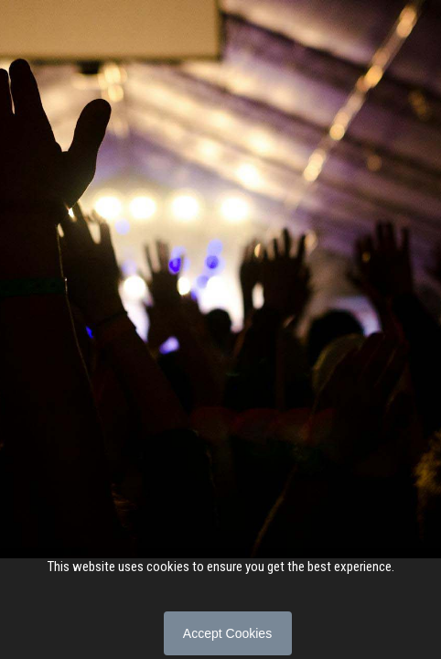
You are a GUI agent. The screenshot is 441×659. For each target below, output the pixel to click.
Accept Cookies (227, 633)
